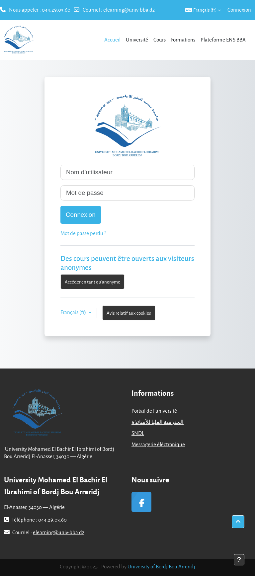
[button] (203, 10)
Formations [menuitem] (183, 39)
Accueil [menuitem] (112, 39)
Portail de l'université (154, 410)
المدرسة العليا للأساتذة (157, 422)
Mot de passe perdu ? (83, 233)
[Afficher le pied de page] (239, 559)
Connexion (239, 9)
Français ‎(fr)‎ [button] (73, 312)
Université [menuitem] (137, 39)
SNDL (137, 433)
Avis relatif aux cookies (129, 313)
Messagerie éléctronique (158, 444)
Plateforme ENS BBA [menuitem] (223, 39)
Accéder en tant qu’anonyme (92, 282)
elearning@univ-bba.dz (129, 9)
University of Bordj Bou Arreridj (161, 566)
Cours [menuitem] (159, 39)
